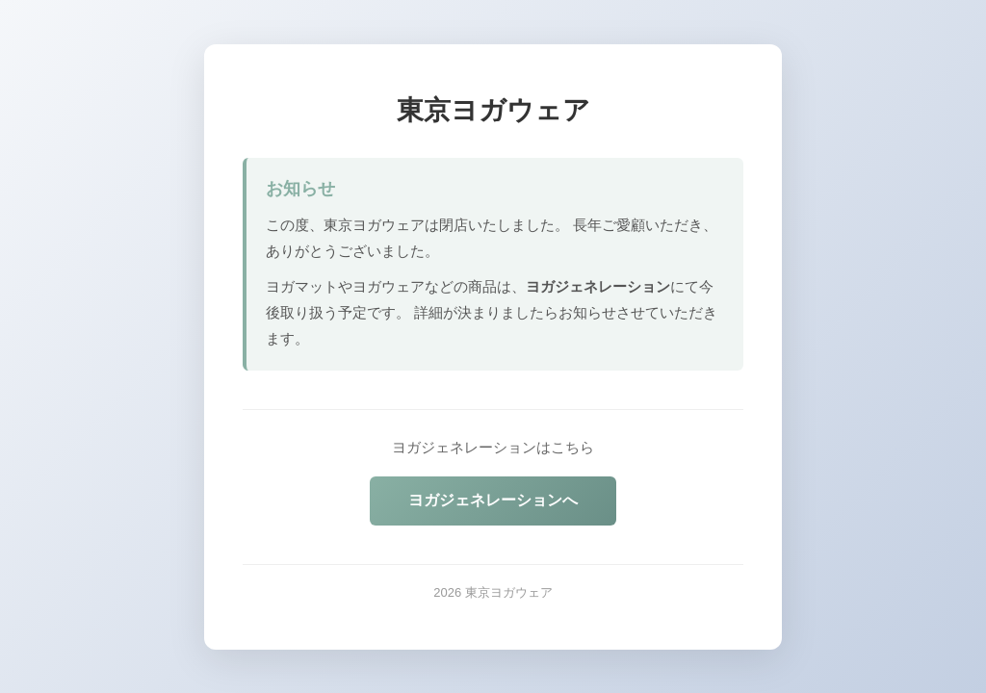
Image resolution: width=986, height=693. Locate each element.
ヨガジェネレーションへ (493, 500)
